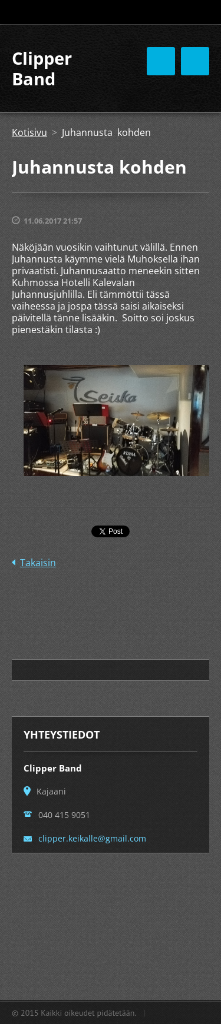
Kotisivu (29, 132)
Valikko (195, 61)
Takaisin (38, 562)
